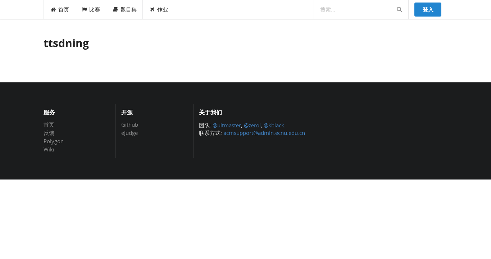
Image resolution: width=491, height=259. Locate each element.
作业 (158, 9)
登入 (428, 9)
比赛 (90, 9)
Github (129, 125)
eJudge (129, 132)
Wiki (49, 149)
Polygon (54, 141)
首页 (59, 9)
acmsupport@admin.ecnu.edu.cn (264, 132)
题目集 (124, 9)
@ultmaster (227, 125)
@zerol (252, 125)
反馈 (49, 132)
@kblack (274, 125)
